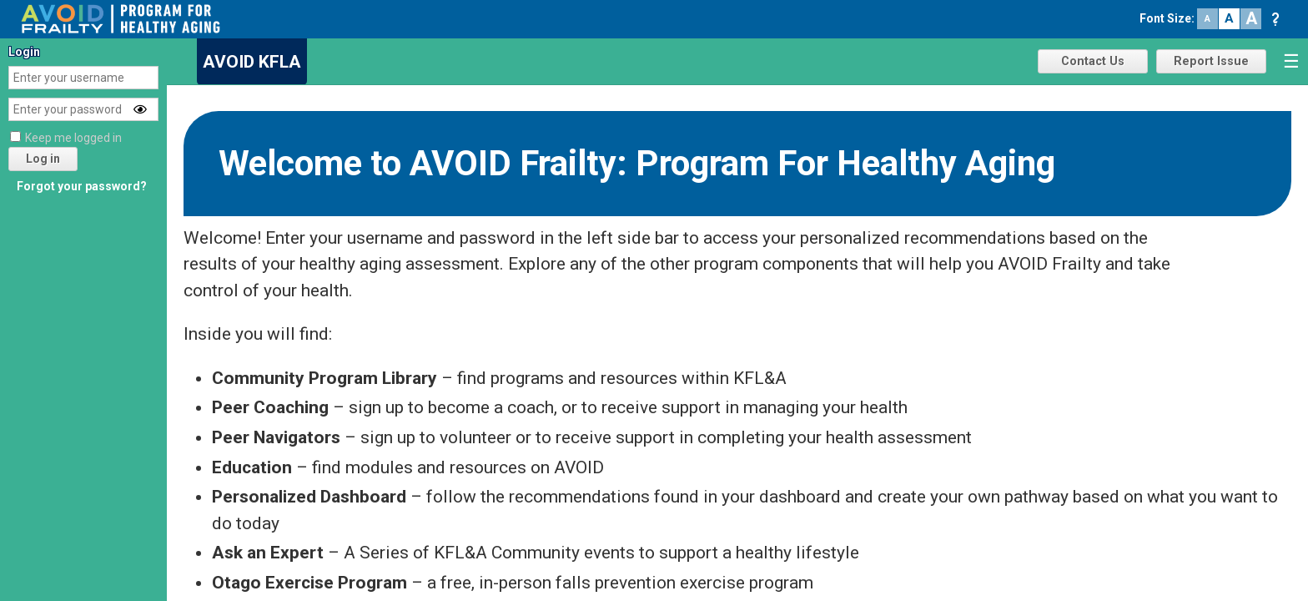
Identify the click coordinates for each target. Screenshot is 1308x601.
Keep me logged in (73, 137)
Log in (43, 158)
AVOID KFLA (252, 62)
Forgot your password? (82, 186)
